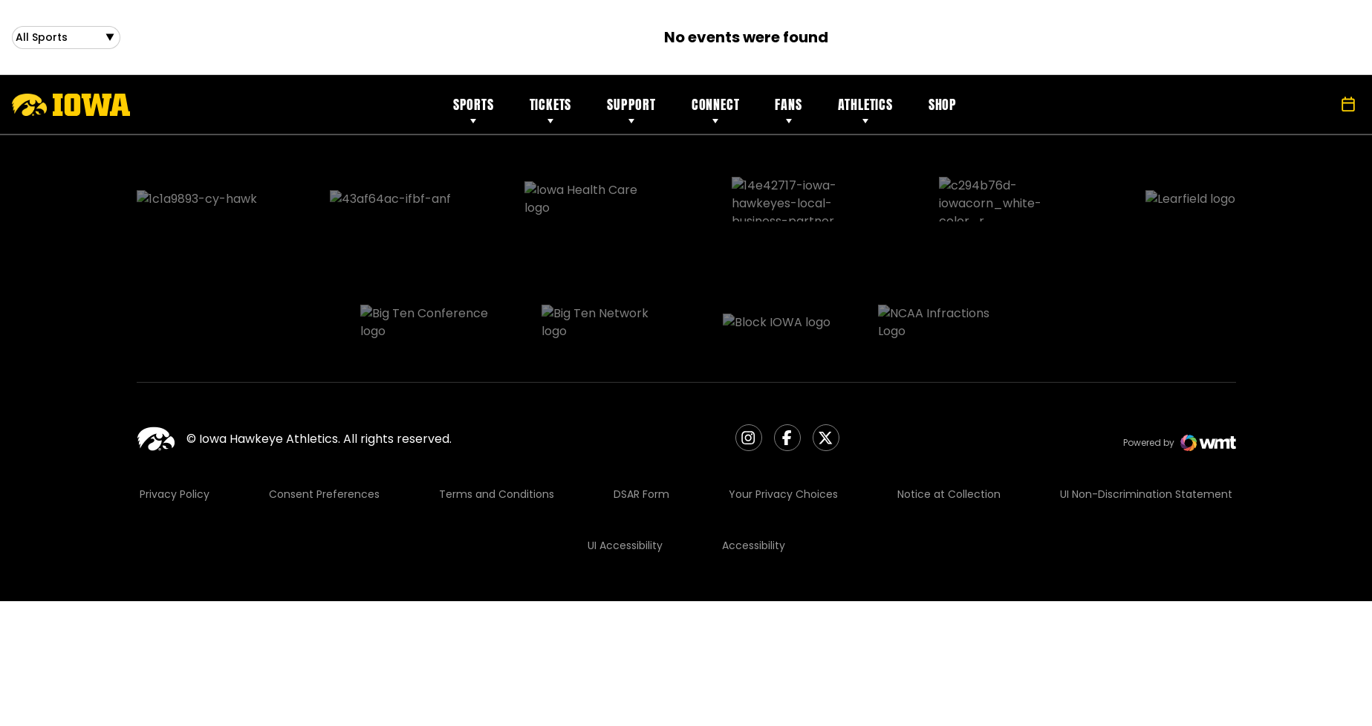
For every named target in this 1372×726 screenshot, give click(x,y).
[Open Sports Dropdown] (66, 40)
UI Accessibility (625, 472)
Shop (943, 110)
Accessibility (753, 472)
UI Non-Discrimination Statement (1146, 421)
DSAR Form (641, 421)
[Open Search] (1315, 111)
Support (631, 110)
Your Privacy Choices (783, 421)
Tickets (551, 110)
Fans (788, 110)
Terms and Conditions (496, 421)
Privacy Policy (174, 421)
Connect (716, 110)
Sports (473, 110)
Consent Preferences (324, 421)
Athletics (865, 110)
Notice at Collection (949, 421)
